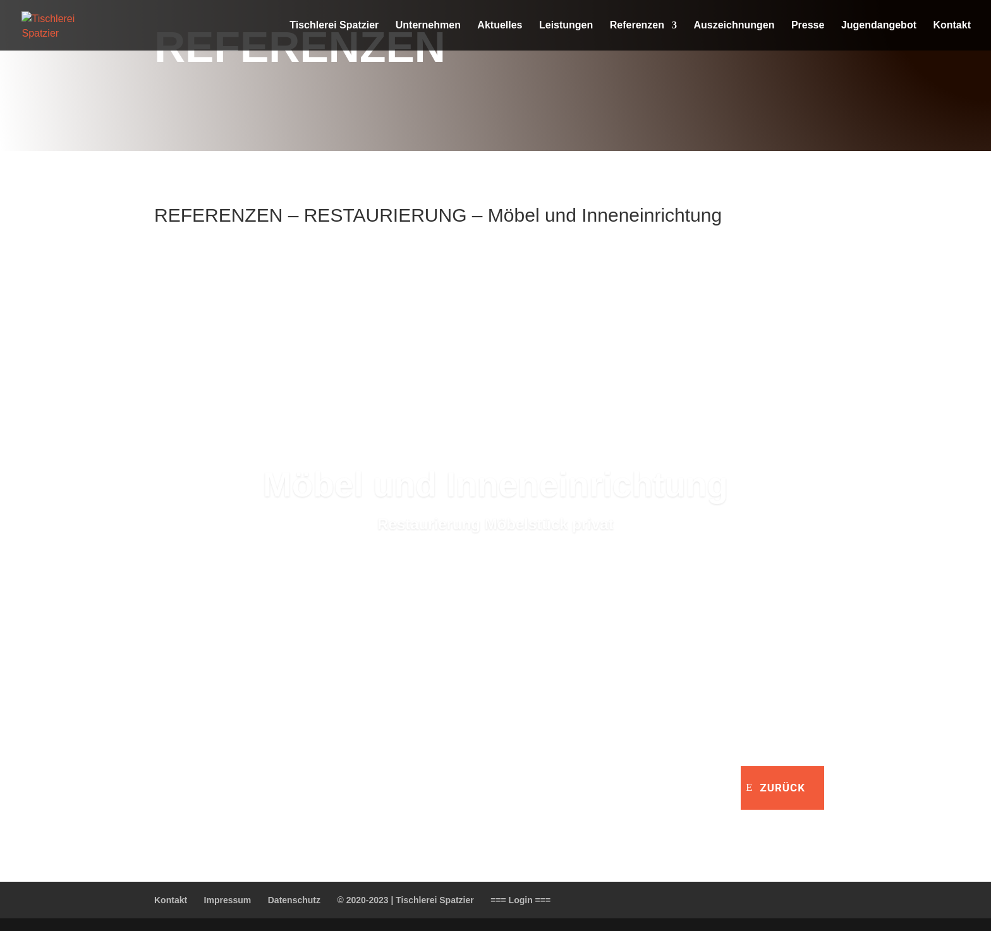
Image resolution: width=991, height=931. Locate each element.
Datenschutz (294, 900)
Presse (808, 25)
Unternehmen (428, 25)
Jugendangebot (878, 25)
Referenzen (637, 25)
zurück (782, 787)
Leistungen (566, 25)
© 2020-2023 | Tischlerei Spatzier (405, 900)
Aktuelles (499, 25)
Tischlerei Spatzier (334, 25)
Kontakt (952, 25)
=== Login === (520, 900)
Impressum (228, 900)
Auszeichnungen (733, 25)
